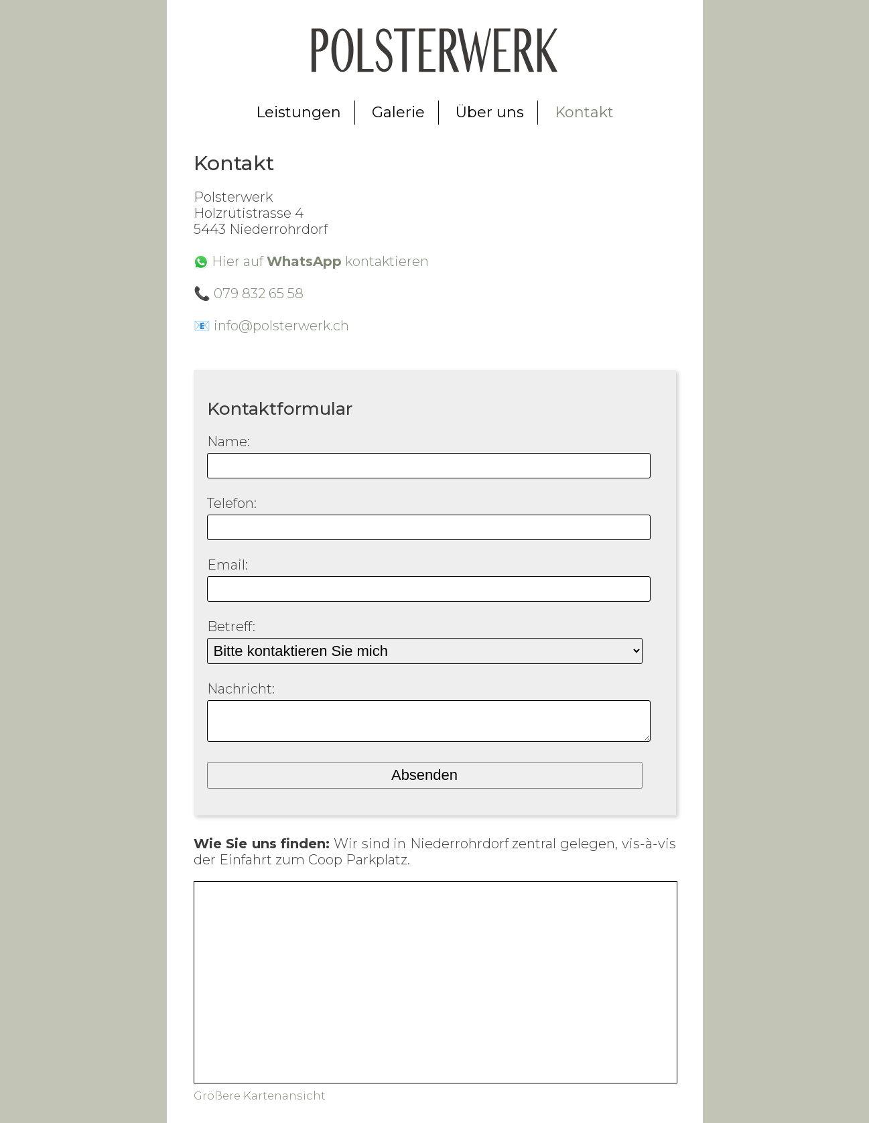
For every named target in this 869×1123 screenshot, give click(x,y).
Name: (228, 442)
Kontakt (584, 112)
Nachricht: (241, 689)
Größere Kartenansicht (260, 1102)
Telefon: (232, 503)
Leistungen (298, 112)
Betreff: (231, 626)
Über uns (490, 112)
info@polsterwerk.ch (281, 326)
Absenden (424, 781)
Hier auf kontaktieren (320, 261)
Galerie (398, 112)
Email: (227, 565)
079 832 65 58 (259, 293)
